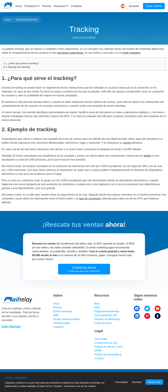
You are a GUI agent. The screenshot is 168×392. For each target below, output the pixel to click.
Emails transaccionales (66, 319)
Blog (97, 303)
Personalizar (121, 382)
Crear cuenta (154, 6)
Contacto (76, 6)
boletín (147, 155)
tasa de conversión (90, 198)
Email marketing (62, 311)
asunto (127, 142)
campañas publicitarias (70, 52)
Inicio (18, 6)
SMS (56, 315)
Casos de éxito (103, 323)
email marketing (131, 52)
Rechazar (137, 382)
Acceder (134, 6)
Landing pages (61, 323)
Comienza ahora (84, 269)
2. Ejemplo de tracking (16, 66)
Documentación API (105, 315)
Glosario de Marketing (26, 19)
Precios (46, 6)
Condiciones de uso (105, 342)
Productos (31, 6)
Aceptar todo (154, 382)
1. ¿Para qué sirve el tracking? (21, 63)
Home (8, 19)
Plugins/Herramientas (106, 311)
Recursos (60, 6)
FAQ (97, 307)
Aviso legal (100, 339)
